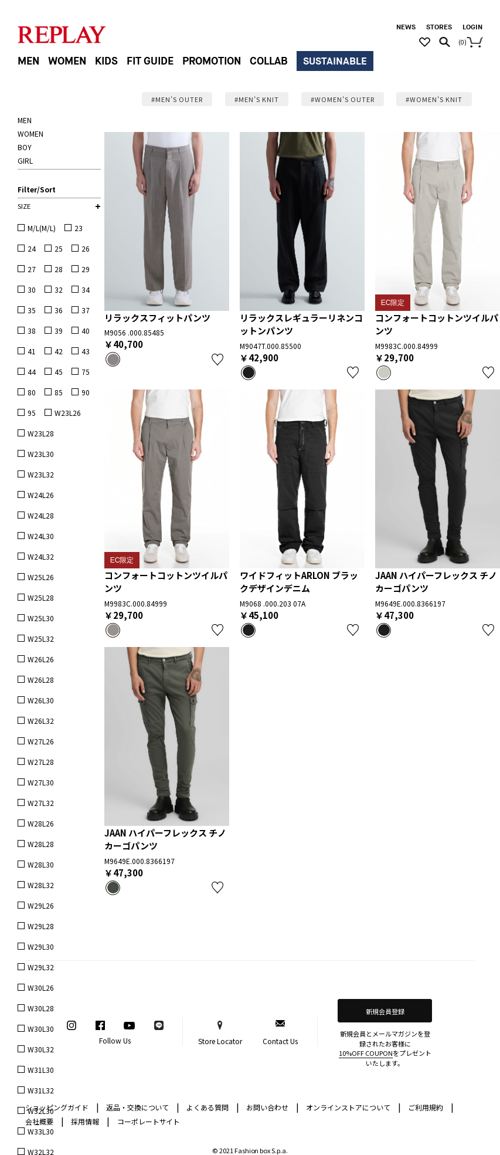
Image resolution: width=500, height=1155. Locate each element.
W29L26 (41, 905)
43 (85, 351)
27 (32, 269)
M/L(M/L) (42, 228)
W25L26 (41, 577)
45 (59, 372)
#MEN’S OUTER (177, 99)
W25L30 (41, 618)
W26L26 (41, 659)
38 (32, 331)
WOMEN (67, 61)
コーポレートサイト (149, 1121)
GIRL (25, 160)
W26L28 (41, 680)
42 (59, 351)
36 (59, 310)
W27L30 (41, 782)
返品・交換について (143, 1106)
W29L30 (41, 946)
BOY (25, 147)
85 (59, 392)
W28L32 (41, 885)
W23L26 (68, 413)
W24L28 (41, 515)
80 (32, 392)
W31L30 (41, 1070)
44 (32, 372)
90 (85, 392)
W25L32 (41, 638)
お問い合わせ (272, 1106)
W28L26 (41, 823)
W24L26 (41, 495)
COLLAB (269, 61)
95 (32, 413)
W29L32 (41, 967)
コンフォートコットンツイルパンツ (436, 324)
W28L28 (41, 844)
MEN (28, 61)
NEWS (406, 27)
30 (32, 289)
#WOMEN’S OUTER (343, 99)
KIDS (106, 61)
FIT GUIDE (150, 61)
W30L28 (41, 1008)
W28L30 (41, 864)
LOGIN (472, 27)
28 (59, 269)
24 (32, 248)
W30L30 (41, 1029)
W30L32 (41, 1049)
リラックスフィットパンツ (157, 317)
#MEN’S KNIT (256, 99)
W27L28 (41, 762)
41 (32, 351)
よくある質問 (212, 1106)
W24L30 (41, 536)
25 (59, 248)
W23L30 (41, 454)
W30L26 (41, 988)
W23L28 (41, 433)
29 (85, 269)
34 (85, 289)
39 (59, 331)
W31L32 (41, 1090)
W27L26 (41, 741)
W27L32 (41, 803)
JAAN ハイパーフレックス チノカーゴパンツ (436, 582)
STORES (439, 27)
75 (85, 372)
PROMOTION (211, 61)
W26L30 (41, 700)
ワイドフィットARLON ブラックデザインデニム (299, 582)
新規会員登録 (385, 1011)
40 (85, 331)
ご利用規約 (431, 1106)
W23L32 (41, 474)
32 (59, 289)
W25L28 (41, 597)
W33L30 (41, 1131)
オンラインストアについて (353, 1106)
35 (32, 310)
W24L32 (41, 556)
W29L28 (41, 926)
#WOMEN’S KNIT (434, 99)
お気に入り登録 (217, 359)
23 (78, 228)
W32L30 (41, 1111)
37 (85, 310)
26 (85, 248)
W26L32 (41, 721)
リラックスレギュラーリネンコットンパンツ (301, 324)
